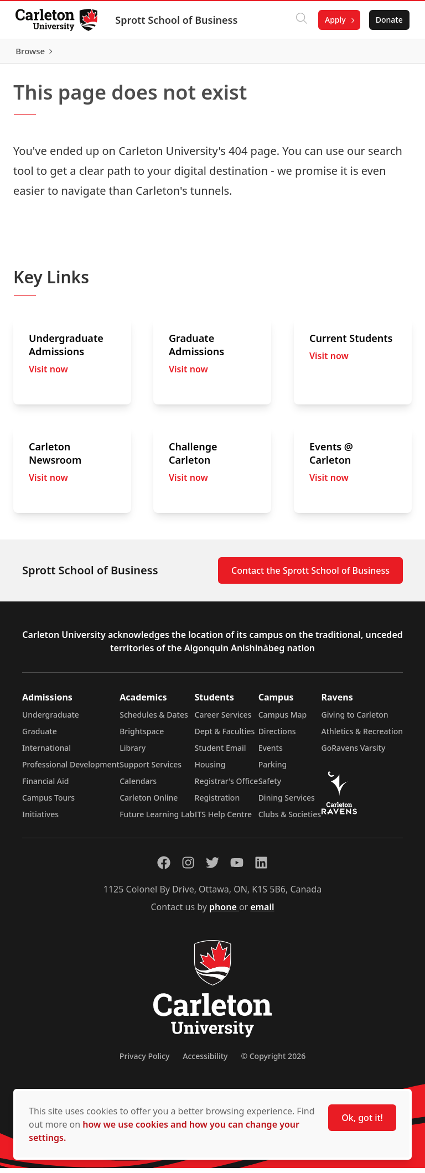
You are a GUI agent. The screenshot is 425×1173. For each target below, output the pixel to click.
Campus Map (282, 719)
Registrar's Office (226, 786)
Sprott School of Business (178, 20)
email (262, 912)
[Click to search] (299, 20)
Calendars (138, 786)
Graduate (39, 736)
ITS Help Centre (223, 819)
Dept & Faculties (225, 736)
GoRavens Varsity (354, 753)
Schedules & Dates (154, 719)
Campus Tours (48, 802)
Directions (277, 736)
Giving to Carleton (355, 719)
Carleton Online (149, 802)
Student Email (220, 753)
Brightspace (142, 736)
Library (133, 753)
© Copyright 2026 (273, 1061)
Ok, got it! (362, 1118)
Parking (272, 769)
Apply (333, 19)
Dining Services (286, 802)
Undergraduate (50, 719)
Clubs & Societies (289, 819)
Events (270, 753)
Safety (270, 786)
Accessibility (205, 1061)
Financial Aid (45, 786)
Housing (210, 769)
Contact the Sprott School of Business (310, 575)
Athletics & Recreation (362, 736)
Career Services (223, 719)
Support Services (151, 769)
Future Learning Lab (157, 819)
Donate (387, 19)
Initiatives (40, 819)
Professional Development (71, 769)
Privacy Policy (144, 1061)
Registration (217, 802)
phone (224, 912)
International (46, 753)
